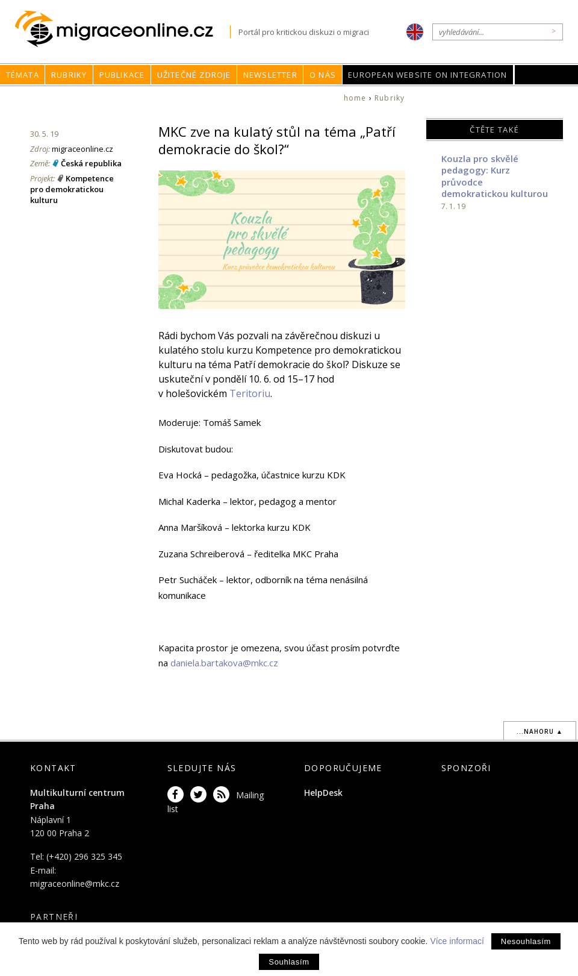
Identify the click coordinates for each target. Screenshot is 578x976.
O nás (322, 74)
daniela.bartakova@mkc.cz (224, 663)
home (355, 98)
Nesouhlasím (526, 941)
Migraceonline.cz (122, 29)
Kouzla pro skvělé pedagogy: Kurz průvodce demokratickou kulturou (494, 176)
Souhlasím (289, 961)
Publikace (122, 74)
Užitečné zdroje (194, 74)
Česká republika (91, 163)
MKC (546, 74)
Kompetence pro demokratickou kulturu (72, 189)
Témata (22, 74)
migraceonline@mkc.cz (74, 883)
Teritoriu (249, 393)
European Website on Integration (427, 74)
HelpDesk (323, 792)
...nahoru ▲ (540, 731)
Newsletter (270, 74)
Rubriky (69, 74)
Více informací (456, 941)
